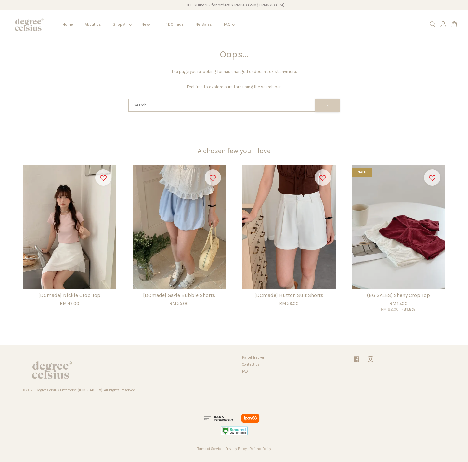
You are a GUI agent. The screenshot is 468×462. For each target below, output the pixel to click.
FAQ (229, 24)
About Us (93, 24)
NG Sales (203, 24)
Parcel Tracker (253, 358)
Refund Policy (260, 449)
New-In (147, 24)
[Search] (221, 105)
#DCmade (174, 24)
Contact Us (251, 364)
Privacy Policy (236, 449)
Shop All (122, 24)
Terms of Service (209, 449)
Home (67, 24)
